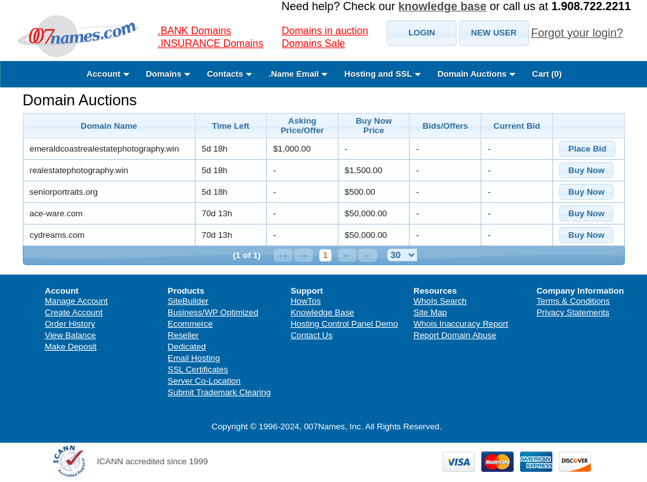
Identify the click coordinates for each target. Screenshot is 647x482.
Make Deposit (71, 346)
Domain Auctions (80, 99)
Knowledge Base (322, 312)
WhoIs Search (440, 301)
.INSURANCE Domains (210, 43)
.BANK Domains (195, 30)
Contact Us (312, 335)
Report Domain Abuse (454, 335)
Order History (70, 324)
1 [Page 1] (325, 255)
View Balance (71, 335)
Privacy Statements (573, 312)
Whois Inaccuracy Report (460, 324)
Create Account (74, 312)
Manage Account (76, 301)
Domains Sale (313, 43)
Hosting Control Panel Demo (344, 324)
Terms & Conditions (573, 301)
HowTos (306, 301)
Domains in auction (325, 30)
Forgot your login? (577, 33)
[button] (422, 33)
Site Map (430, 312)
